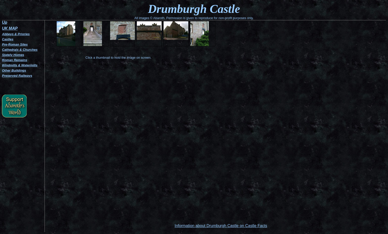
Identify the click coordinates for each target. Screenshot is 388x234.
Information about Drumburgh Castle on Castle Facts (220, 226)
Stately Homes (13, 55)
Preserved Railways (17, 76)
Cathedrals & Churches (20, 50)
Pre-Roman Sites (15, 44)
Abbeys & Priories (16, 34)
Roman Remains (14, 60)
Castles (7, 39)
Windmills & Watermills (19, 65)
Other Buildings (14, 70)
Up (4, 22)
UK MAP (10, 28)
